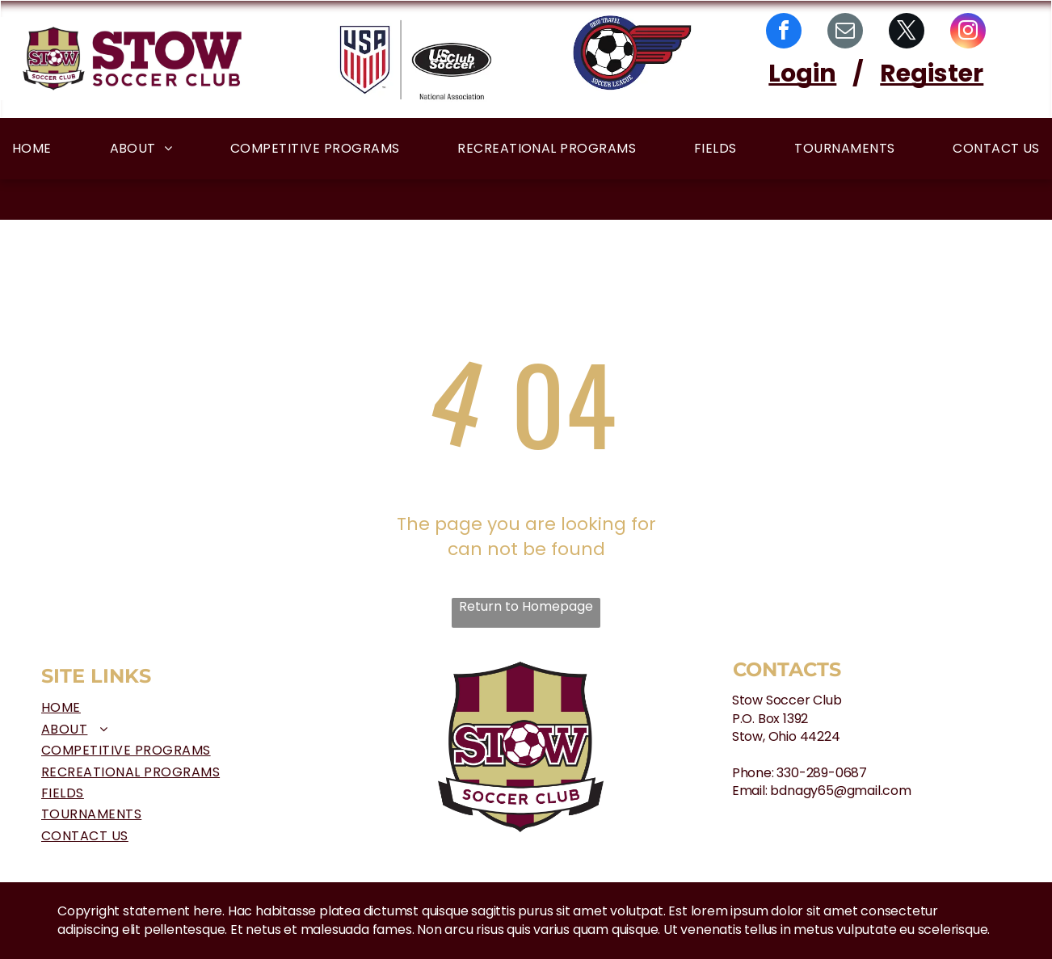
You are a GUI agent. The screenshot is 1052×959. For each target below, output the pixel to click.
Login (802, 73)
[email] (845, 33)
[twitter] (906, 33)
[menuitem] (32, 148)
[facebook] (784, 33)
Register (931, 73)
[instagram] (968, 33)
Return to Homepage (526, 607)
